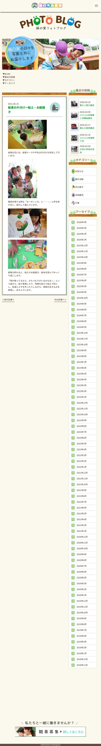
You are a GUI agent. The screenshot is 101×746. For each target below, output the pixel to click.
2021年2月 (82, 525)
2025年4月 (82, 292)
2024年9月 (82, 303)
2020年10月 (82, 548)
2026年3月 (82, 228)
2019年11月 (82, 606)
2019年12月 (82, 601)
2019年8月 (82, 624)
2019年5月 (82, 641)
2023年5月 (82, 373)
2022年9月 (82, 420)
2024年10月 (82, 298)
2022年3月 (82, 455)
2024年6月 (82, 321)
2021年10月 (82, 484)
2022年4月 (82, 449)
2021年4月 (82, 519)
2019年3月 (82, 647)
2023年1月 (82, 397)
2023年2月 (82, 391)
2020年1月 (82, 595)
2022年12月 (82, 402)
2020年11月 (82, 542)
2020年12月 (82, 536)
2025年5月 (82, 286)
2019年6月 (82, 636)
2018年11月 (82, 665)
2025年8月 (82, 268)
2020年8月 (82, 560)
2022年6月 (82, 437)
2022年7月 (82, 432)
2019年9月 (82, 618)
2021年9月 (82, 490)
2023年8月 (82, 356)
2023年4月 (82, 379)
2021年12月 (82, 472)
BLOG (7, 74)
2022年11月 (82, 408)
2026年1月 (82, 239)
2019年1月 (82, 653)
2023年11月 (82, 338)
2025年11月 (82, 251)
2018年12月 (82, 659)
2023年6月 (82, 367)
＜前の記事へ (8, 299)
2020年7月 (82, 566)
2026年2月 (82, 233)
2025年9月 (82, 263)
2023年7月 (82, 362)
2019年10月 (82, 612)
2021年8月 (82, 496)
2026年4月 (82, 222)
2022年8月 (82, 426)
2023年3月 (82, 385)
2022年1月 (82, 467)
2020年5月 (82, 577)
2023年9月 (82, 350)
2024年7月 (82, 315)
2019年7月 (82, 630)
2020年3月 (82, 583)
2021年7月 (82, 501)
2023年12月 (82, 332)
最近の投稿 (10, 77)
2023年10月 (82, 344)
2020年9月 (82, 554)
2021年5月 (82, 513)
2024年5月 (82, 327)
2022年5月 (82, 443)
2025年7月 (82, 274)
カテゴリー (10, 80)
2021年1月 (82, 531)
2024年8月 (82, 309)
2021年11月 (82, 478)
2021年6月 (82, 507)
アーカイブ (10, 83)
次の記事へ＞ (60, 299)
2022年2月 (82, 461)
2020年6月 (82, 571)
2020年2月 (82, 589)
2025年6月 (82, 280)
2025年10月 (82, 257)
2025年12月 (82, 245)
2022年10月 (82, 414)
